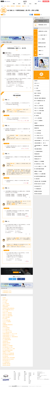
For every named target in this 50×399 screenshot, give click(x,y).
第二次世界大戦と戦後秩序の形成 (8, 354)
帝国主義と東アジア (6, 344)
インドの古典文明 (6, 303)
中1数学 (15, 376)
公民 (18, 379)
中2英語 (15, 374)
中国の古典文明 (5, 306)
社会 (30, 3)
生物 (29, 379)
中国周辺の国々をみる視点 (42, 31)
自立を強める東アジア (6, 360)
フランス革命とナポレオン (7, 330)
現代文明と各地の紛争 (6, 365)
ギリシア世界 (5, 300)
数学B (25, 380)
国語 (36, 3)
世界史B (30, 381)
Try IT (25, 1)
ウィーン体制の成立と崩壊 (7, 332)
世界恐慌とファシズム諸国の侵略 (8, 353)
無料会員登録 (45, 1)
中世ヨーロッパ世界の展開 (7, 314)
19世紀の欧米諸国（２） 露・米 (9, 335)
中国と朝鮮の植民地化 (6, 338)
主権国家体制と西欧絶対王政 (7, 324)
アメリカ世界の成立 (6, 329)
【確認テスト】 (40, 50)
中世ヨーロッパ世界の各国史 (7, 315)
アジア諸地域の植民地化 (7, 339)
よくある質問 (39, 376)
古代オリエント (5, 299)
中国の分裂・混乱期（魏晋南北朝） (9, 308)
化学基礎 (30, 374)
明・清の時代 (5, 318)
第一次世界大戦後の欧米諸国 (7, 350)
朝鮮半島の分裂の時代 (42, 42)
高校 (24, 371)
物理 (29, 376)
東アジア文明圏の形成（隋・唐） (8, 309)
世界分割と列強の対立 (6, 342)
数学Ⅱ (25, 376)
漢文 (33, 374)
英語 (14, 3)
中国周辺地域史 (36, 28)
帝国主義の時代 (5, 341)
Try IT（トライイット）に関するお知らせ (43, 379)
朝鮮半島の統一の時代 (42, 46)
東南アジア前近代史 (6, 305)
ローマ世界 (5, 302)
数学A (25, 379)
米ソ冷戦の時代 (5, 356)
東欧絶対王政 (5, 326)
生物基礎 (30, 375)
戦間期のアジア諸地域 (6, 351)
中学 (14, 371)
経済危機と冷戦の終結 (6, 363)
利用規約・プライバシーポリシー (42, 375)
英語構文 (25, 374)
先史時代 (4, 297)
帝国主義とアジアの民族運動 (7, 345)
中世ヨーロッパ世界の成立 (7, 312)
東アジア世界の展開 (6, 317)
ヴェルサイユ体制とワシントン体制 (9, 348)
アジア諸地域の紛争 (6, 362)
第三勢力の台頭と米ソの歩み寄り (8, 359)
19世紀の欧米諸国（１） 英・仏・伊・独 (10, 333)
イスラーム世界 (5, 311)
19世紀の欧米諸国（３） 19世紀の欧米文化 (10, 336)
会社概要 (38, 374)
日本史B (30, 380)
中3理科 (19, 375)
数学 (19, 3)
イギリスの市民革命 (6, 327)
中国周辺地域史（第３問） (7, 292)
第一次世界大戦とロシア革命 (7, 347)
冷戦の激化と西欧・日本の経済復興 (9, 357)
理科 (25, 3)
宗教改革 (4, 323)
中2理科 (19, 374)
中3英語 (15, 375)
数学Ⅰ (25, 375)
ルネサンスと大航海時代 (7, 321)
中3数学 (15, 379)
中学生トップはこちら (7, 1)
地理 (18, 376)
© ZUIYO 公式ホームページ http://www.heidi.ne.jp (18, 386)
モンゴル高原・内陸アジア (42, 35)
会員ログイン (39, 1)
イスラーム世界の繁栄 (6, 320)
